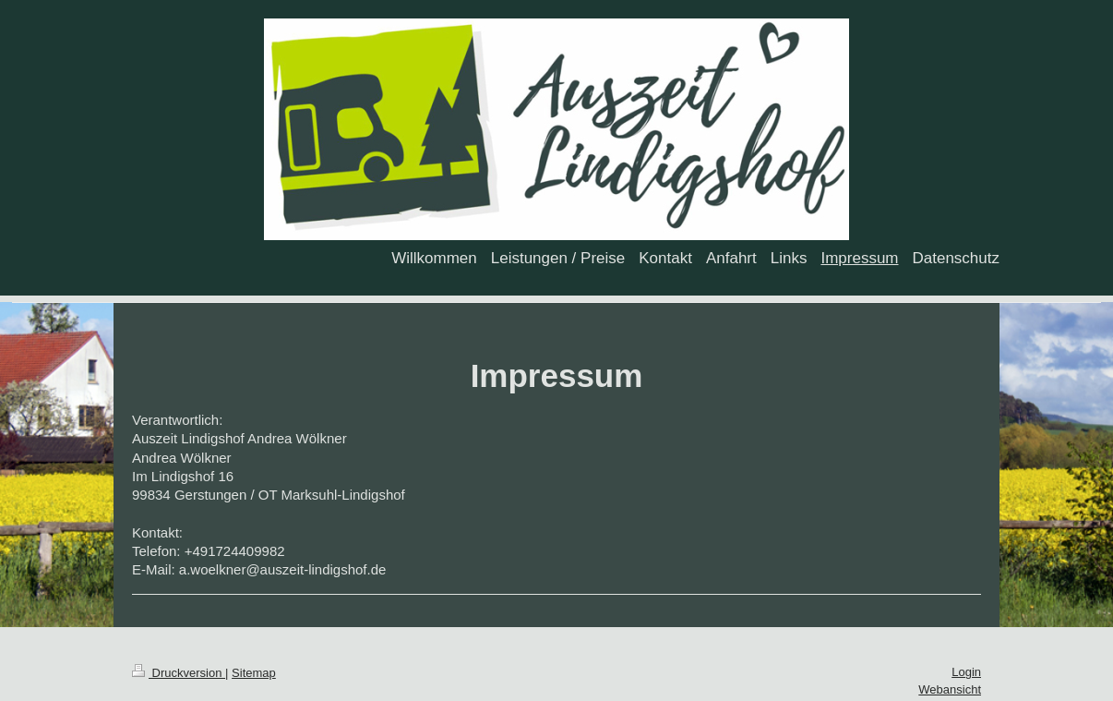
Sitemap (254, 673)
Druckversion (178, 673)
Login (966, 672)
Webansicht (949, 689)
